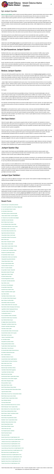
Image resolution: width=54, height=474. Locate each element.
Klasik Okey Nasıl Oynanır (6, 432)
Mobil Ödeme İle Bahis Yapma (7, 426)
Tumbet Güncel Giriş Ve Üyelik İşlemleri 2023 (10, 463)
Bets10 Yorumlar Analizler (6, 267)
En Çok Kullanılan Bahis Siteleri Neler (8, 224)
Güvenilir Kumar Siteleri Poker (7, 289)
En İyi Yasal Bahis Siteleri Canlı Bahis (8, 315)
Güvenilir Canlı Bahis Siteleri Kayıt (8, 326)
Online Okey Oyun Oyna (6, 428)
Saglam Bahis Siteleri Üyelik (7, 274)
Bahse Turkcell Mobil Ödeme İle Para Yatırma (10, 404)
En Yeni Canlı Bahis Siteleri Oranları (8, 209)
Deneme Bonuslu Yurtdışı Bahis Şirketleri (9, 204)
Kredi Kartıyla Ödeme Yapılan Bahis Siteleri (10, 376)
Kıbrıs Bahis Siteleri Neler (6, 415)
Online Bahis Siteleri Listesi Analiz (8, 228)
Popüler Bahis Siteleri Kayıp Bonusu (8, 346)
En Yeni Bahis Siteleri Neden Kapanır (8, 298)
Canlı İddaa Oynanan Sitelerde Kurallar (9, 213)
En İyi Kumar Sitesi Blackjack (7, 285)
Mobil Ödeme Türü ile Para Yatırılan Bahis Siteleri (11, 393)
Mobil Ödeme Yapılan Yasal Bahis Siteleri (9, 413)
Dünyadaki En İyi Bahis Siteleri (7, 341)
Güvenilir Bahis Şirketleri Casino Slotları (9, 226)
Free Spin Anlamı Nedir (6, 402)
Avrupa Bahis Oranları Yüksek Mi (8, 269)
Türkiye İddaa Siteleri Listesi (7, 261)
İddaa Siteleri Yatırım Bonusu (7, 348)
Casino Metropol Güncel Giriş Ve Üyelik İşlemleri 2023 (12, 448)
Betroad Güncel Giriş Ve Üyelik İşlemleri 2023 (10, 443)
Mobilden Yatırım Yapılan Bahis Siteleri (9, 419)
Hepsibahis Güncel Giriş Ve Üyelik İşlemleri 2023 (11, 454)
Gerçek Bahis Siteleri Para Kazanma (8, 237)
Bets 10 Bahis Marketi (5, 354)
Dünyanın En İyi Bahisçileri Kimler (8, 252)
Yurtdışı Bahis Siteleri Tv (6, 313)
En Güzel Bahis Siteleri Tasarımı (7, 254)
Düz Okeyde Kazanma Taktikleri (7, 430)
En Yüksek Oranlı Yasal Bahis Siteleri (8, 250)
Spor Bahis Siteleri (5, 293)
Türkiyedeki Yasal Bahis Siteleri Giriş (8, 324)
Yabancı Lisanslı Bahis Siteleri (7, 337)
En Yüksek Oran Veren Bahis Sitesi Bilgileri (10, 217)
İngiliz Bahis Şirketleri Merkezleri (8, 233)
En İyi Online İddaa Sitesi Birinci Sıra (8, 230)
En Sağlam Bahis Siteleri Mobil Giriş (8, 322)
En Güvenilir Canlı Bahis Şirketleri (8, 280)
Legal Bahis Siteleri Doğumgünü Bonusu (9, 309)
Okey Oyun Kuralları (5, 435)
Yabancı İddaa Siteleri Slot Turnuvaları (9, 304)
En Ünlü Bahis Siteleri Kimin (6, 211)
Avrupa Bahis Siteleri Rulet (6, 287)
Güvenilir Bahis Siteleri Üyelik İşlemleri (9, 359)
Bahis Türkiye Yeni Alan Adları (7, 300)
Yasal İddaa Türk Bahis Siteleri (7, 372)
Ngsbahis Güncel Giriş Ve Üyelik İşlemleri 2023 (11, 461)
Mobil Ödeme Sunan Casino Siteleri (8, 396)
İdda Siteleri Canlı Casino (6, 335)
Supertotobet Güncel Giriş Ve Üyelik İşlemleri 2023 (11, 450)
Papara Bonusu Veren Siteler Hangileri (9, 378)
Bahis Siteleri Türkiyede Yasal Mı (8, 241)
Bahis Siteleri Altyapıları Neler (7, 380)
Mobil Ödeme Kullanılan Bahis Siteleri (9, 411)
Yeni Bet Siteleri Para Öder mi (7, 265)
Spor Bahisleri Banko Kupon (7, 319)
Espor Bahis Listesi (5, 283)
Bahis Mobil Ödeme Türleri (6, 385)
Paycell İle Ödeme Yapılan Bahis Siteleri (9, 398)
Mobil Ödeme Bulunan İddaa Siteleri (8, 387)
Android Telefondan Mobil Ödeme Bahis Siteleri (11, 389)
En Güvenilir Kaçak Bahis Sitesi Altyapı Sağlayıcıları (11, 206)
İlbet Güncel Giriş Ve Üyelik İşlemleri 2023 (10, 452)
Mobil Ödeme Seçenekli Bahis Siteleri (9, 417)
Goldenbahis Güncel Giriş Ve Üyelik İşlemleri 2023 (11, 456)
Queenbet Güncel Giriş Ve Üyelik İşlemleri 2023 (11, 459)
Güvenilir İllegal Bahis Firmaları (7, 278)
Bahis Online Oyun (5, 239)
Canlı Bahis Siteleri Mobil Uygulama (8, 369)
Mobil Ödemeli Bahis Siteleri (7, 424)
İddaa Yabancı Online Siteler (7, 243)
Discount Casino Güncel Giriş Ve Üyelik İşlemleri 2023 (12, 439)
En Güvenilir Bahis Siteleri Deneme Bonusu (10, 350)
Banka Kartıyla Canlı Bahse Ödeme (8, 367)
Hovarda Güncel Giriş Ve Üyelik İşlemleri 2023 (10, 445)
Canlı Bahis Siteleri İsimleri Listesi (8, 296)
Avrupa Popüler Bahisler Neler (7, 263)
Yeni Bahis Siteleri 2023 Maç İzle (8, 311)
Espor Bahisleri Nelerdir (6, 400)
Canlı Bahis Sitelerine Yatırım (7, 356)
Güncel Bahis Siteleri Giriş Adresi (8, 302)
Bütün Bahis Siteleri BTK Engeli (7, 272)
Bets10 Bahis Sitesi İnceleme (7, 222)
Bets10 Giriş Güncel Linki (6, 365)
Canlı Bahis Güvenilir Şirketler (7, 220)
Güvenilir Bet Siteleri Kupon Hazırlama (9, 317)
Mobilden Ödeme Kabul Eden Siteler (8, 422)
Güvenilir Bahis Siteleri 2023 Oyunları (9, 332)
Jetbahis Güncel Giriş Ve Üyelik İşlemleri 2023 (10, 441)
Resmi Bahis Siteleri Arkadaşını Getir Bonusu (10, 306)
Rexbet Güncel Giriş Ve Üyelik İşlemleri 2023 (10, 437)
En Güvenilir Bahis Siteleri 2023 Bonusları (9, 330)
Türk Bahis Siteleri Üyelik (6, 328)
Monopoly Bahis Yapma (6, 382)
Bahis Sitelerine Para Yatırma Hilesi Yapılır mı (10, 409)
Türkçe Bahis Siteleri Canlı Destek (8, 235)
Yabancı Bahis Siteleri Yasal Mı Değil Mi (9, 215)
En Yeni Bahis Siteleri (5, 339)
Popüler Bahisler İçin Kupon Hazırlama (9, 361)
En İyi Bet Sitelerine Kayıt (6, 276)
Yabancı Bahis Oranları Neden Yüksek (9, 246)
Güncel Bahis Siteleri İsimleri (7, 248)
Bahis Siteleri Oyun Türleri (6, 363)
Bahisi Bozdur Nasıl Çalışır (6, 374)
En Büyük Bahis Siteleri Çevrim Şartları (9, 256)
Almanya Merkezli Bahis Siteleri (7, 343)
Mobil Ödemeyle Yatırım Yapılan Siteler (9, 406)
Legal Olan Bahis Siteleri (6, 391)
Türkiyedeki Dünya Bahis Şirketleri (8, 259)
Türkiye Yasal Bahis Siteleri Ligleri (8, 291)
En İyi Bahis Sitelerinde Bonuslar (7, 352)
